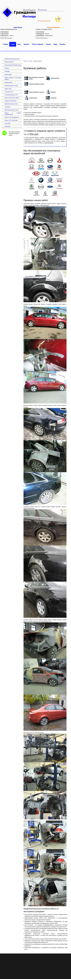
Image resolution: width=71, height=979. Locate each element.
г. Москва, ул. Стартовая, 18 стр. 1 (44, 29)
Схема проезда (42, 10)
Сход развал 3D (9, 91)
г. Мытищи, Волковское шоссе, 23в (8, 29)
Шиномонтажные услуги (11, 103)
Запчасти (26, 44)
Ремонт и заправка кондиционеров (13, 113)
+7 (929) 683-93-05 (40, 33)
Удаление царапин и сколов (36, 84)
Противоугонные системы (11, 109)
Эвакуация (7, 126)
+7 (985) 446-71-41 (4, 35)
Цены (19, 44)
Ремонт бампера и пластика (36, 92)
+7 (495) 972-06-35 (4, 32)
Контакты (62, 44)
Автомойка (7, 123)
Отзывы (48, 44)
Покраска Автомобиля (10, 100)
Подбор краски (33, 97)
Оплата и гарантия (37, 44)
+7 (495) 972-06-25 (4, 33)
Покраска (53, 92)
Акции (55, 44)
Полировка (53, 97)
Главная (5, 44)
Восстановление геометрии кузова (36, 78)
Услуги (13, 44)
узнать (62, 141)
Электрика (7, 106)
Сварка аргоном (55, 78)
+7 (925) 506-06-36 (40, 35)
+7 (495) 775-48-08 (40, 32)
